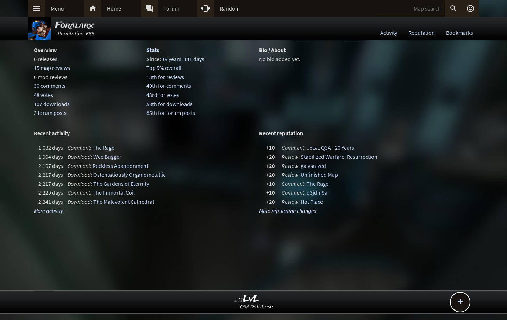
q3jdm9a (317, 192)
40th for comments (168, 85)
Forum (171, 8)
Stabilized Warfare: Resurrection (339, 156)
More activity (48, 210)
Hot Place (312, 201)
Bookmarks (459, 32)
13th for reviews (165, 76)
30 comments (49, 85)
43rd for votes (162, 94)
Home (114, 8)
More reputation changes (287, 210)
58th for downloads (169, 103)
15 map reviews (52, 67)
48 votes (43, 94)
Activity (388, 32)
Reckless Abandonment (120, 165)
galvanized (313, 165)
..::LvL (247, 299)
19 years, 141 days (183, 59)
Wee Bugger (107, 156)
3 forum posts (50, 112)
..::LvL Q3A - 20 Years (330, 147)
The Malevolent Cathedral (123, 201)
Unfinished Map (319, 174)
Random (230, 8)
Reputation (421, 32)
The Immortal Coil (114, 192)
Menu (57, 8)
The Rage (103, 147)
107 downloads (52, 103)
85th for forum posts (170, 112)
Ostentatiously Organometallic (129, 174)
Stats (152, 49)
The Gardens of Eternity (121, 183)
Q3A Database (256, 306)
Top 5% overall (163, 67)
